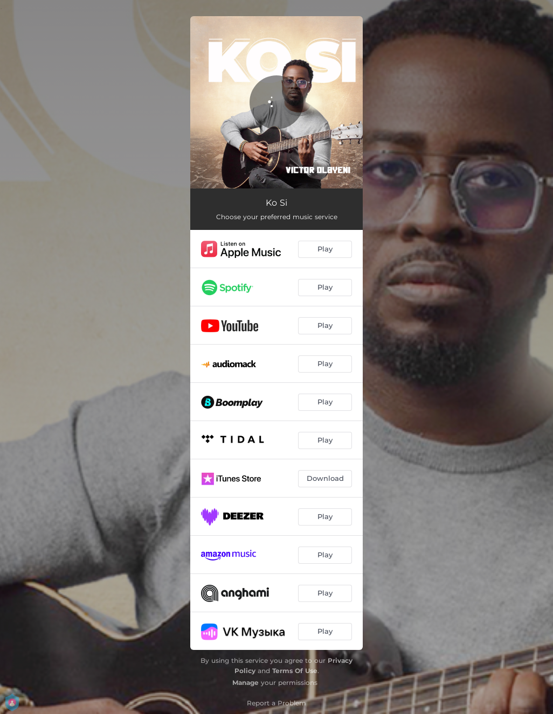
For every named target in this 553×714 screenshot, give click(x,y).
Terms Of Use (294, 671)
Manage (245, 682)
